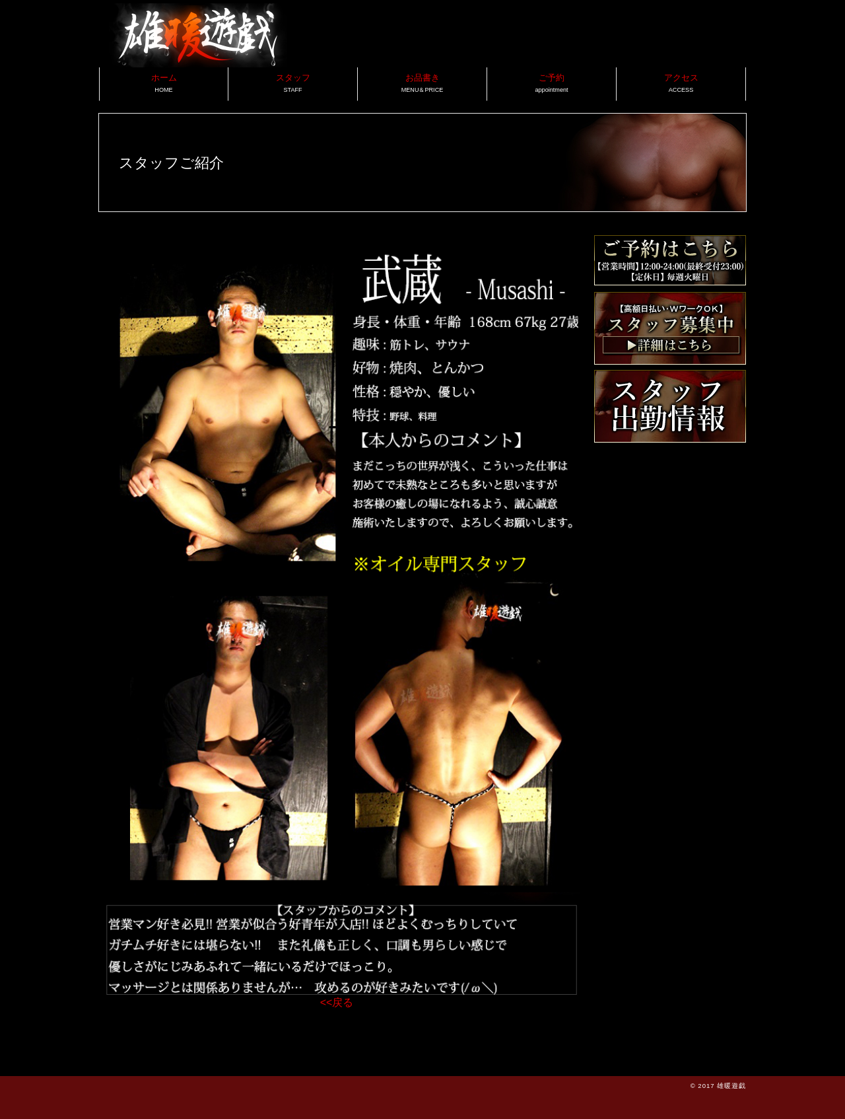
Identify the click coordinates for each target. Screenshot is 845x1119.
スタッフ (293, 83)
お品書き (422, 83)
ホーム (164, 83)
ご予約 (551, 83)
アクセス (681, 83)
